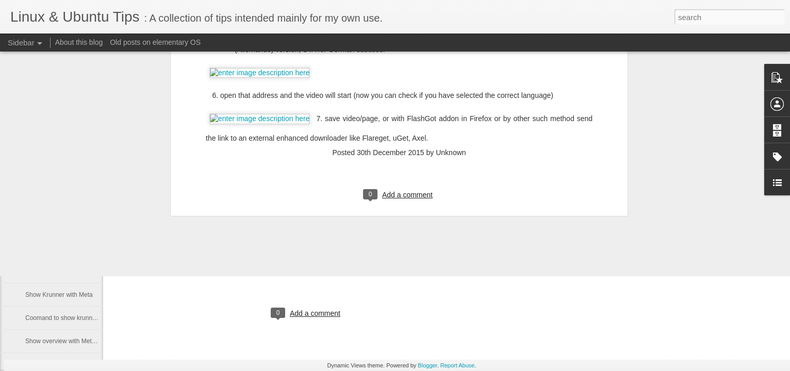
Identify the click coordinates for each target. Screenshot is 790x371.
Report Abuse (457, 365)
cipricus (352, 271)
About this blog (79, 42)
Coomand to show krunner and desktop (79, 318)
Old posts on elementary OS (155, 42)
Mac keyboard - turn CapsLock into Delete (83, 271)
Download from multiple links (64, 225)
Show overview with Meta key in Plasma (80, 341)
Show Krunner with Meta (59, 294)
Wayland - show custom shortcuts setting (81, 248)
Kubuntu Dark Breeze (196, 234)
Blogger (427, 365)
